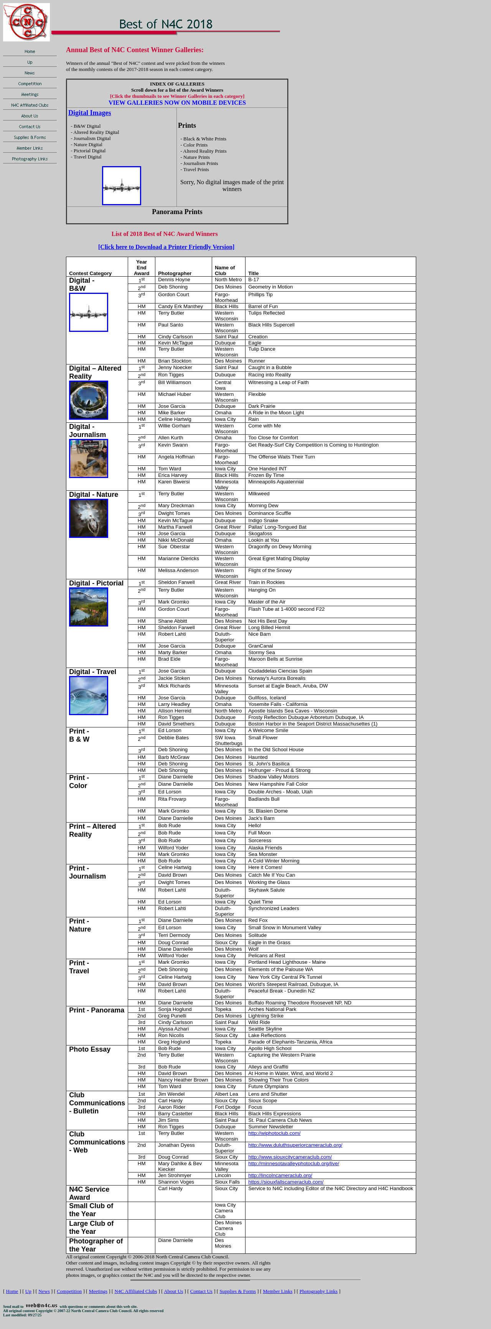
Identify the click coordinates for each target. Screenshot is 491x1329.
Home (12, 1291)
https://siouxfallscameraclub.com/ (285, 1182)
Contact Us (201, 1291)
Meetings (98, 1291)
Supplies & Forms (237, 1291)
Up (28, 1291)
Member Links (277, 1291)
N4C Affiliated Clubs (135, 1291)
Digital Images (89, 113)
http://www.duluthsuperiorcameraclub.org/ (295, 1145)
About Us (173, 1291)
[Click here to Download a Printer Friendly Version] (166, 247)
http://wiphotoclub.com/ (274, 1133)
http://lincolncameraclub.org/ (280, 1175)
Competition (69, 1291)
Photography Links (319, 1291)
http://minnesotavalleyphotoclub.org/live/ (293, 1163)
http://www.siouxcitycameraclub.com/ (290, 1157)
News (44, 1291)
